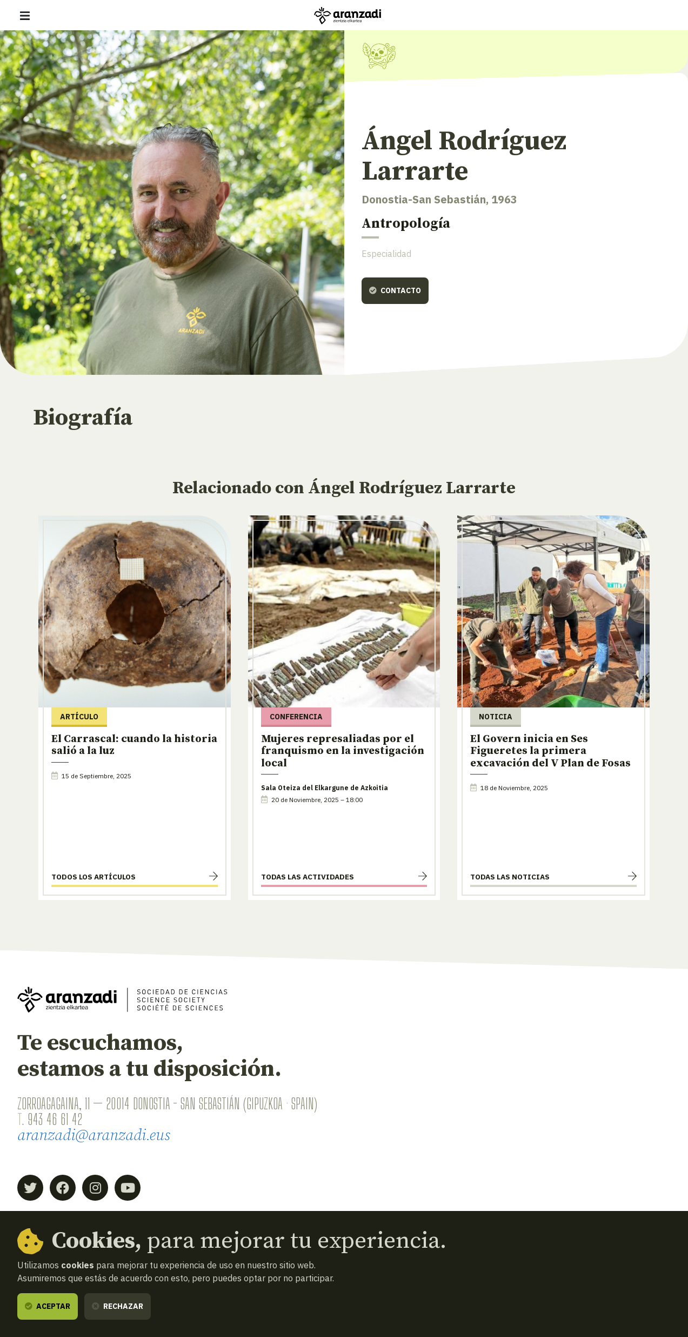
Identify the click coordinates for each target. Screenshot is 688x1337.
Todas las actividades (307, 877)
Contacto (395, 290)
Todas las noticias (510, 877)
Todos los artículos (93, 877)
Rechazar (117, 1306)
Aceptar (47, 1306)
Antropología (406, 223)
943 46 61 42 (55, 1119)
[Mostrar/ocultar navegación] (24, 15)
